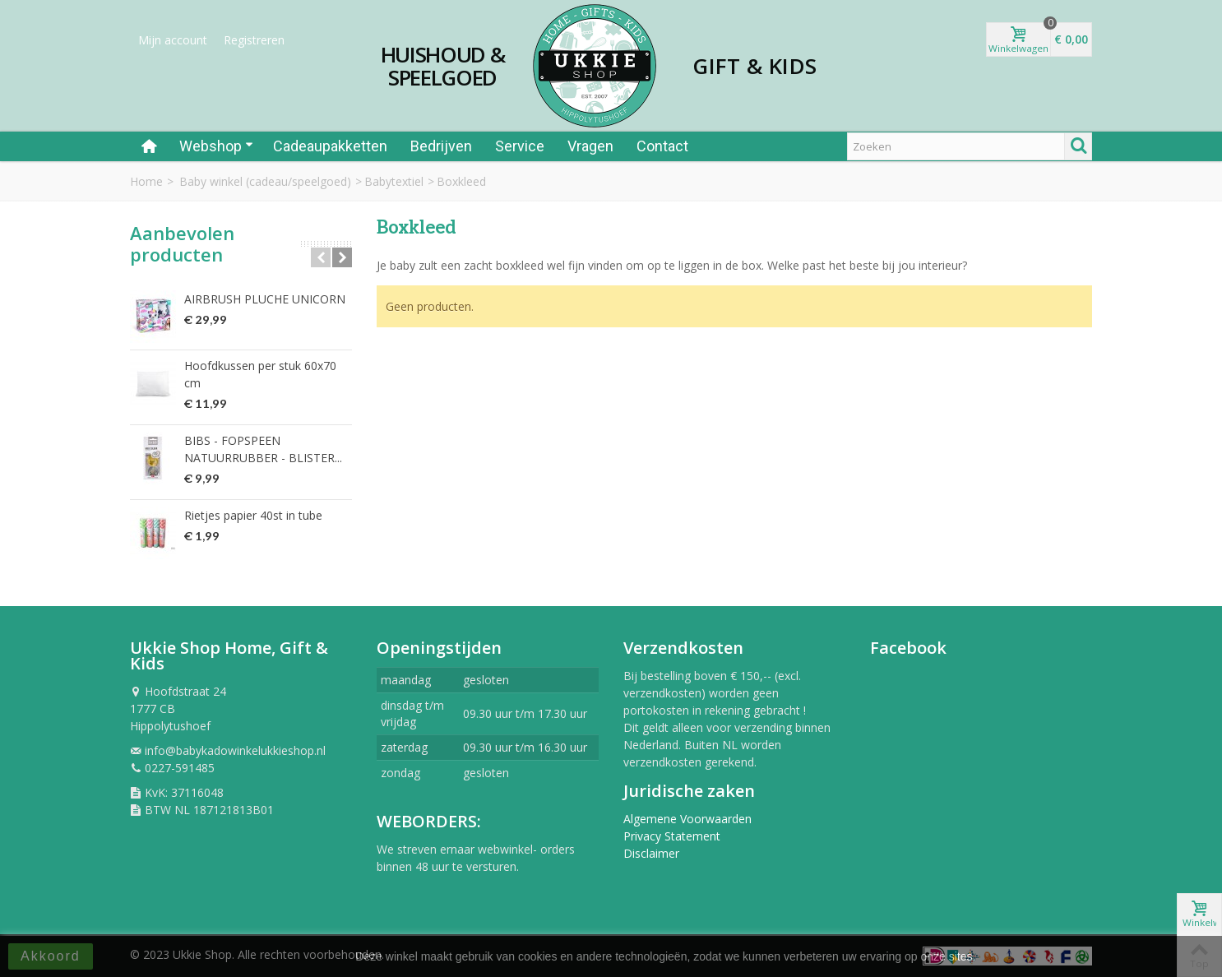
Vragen (590, 146)
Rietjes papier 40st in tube (253, 515)
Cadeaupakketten (330, 146)
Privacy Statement (671, 836)
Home (146, 181)
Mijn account (172, 40)
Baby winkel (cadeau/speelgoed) (265, 181)
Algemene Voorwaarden (687, 819)
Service (519, 146)
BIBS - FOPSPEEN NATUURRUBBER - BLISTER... (263, 449)
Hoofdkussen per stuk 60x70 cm (260, 374)
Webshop (216, 146)
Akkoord (51, 956)
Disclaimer (651, 853)
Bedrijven (441, 146)
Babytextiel (394, 181)
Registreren (254, 40)
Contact (662, 146)
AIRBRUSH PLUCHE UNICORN (264, 299)
